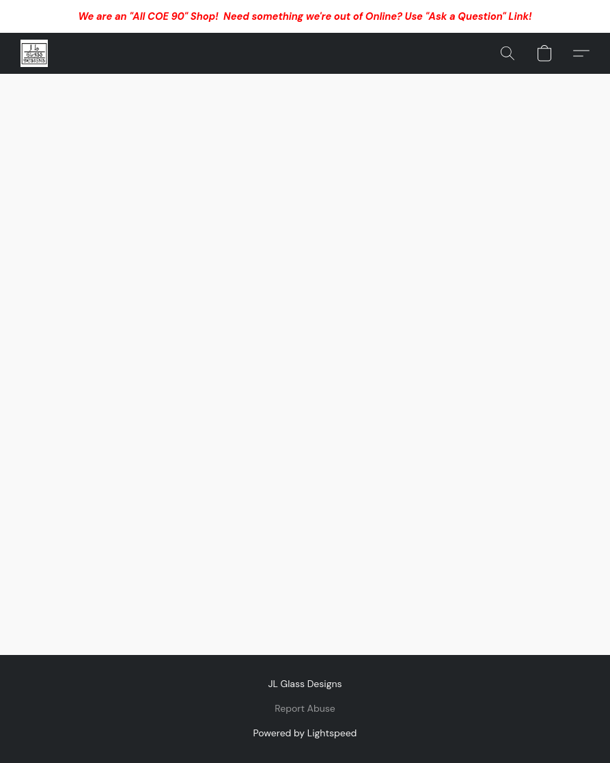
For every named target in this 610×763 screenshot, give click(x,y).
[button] (34, 53)
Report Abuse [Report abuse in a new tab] (305, 708)
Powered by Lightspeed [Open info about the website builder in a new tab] (305, 733)
